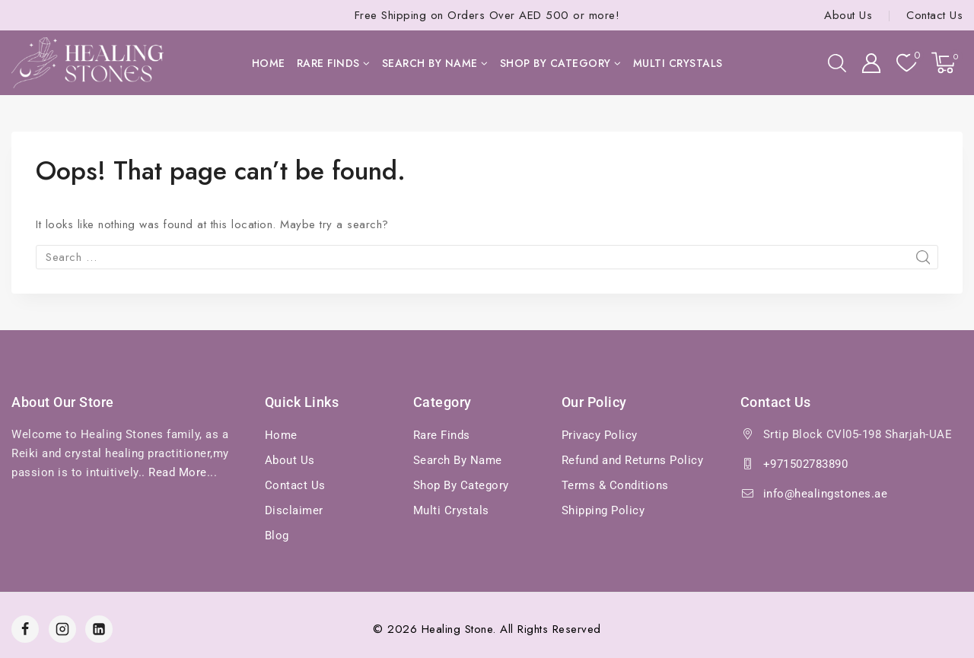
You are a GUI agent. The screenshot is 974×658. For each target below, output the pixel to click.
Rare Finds (441, 435)
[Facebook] (25, 629)
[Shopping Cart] (947, 63)
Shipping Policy (603, 510)
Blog (277, 535)
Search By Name (457, 460)
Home (268, 63)
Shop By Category (461, 485)
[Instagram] (62, 629)
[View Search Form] (837, 63)
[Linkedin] (99, 629)
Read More (177, 472)
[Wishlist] (906, 62)
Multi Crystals (678, 63)
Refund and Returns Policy (633, 460)
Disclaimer (294, 510)
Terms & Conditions (615, 485)
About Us (848, 15)
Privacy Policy (600, 435)
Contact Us (934, 15)
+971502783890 (805, 464)
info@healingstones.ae (825, 494)
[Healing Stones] (87, 62)
